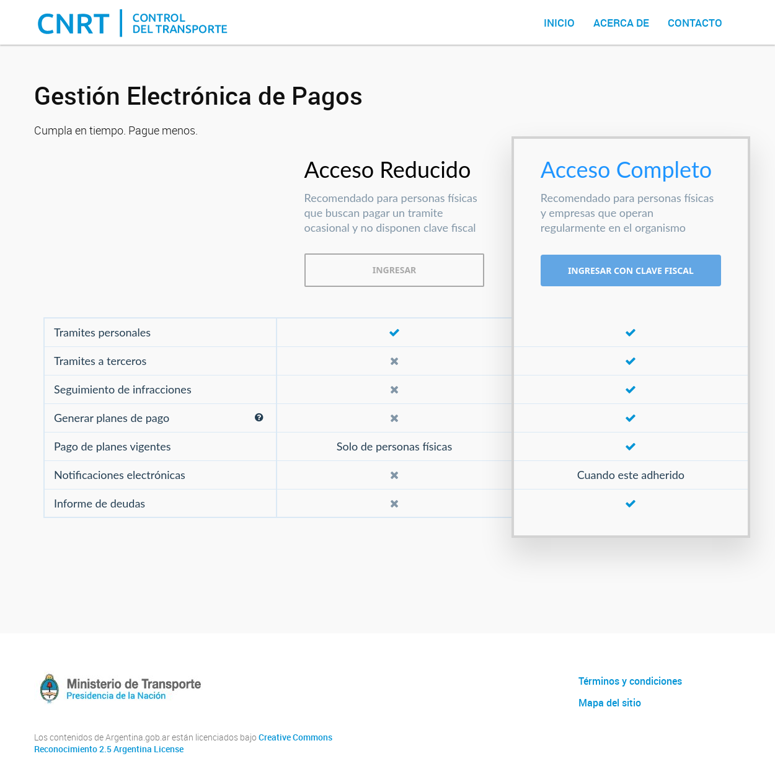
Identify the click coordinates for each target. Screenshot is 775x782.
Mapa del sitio (609, 703)
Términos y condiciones (630, 681)
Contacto (695, 22)
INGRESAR (395, 270)
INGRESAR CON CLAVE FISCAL (631, 270)
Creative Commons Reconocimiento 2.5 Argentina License (183, 743)
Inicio (559, 22)
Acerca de (621, 22)
